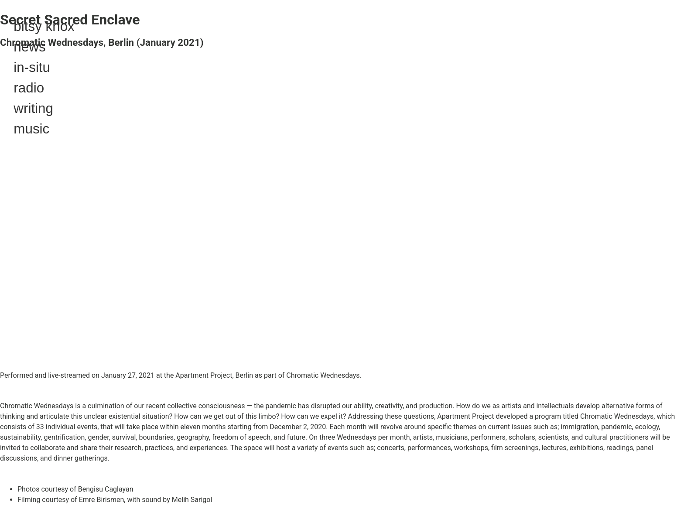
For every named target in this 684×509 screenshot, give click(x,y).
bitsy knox (44, 26)
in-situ (32, 67)
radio (29, 88)
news (29, 47)
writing (33, 108)
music (31, 129)
